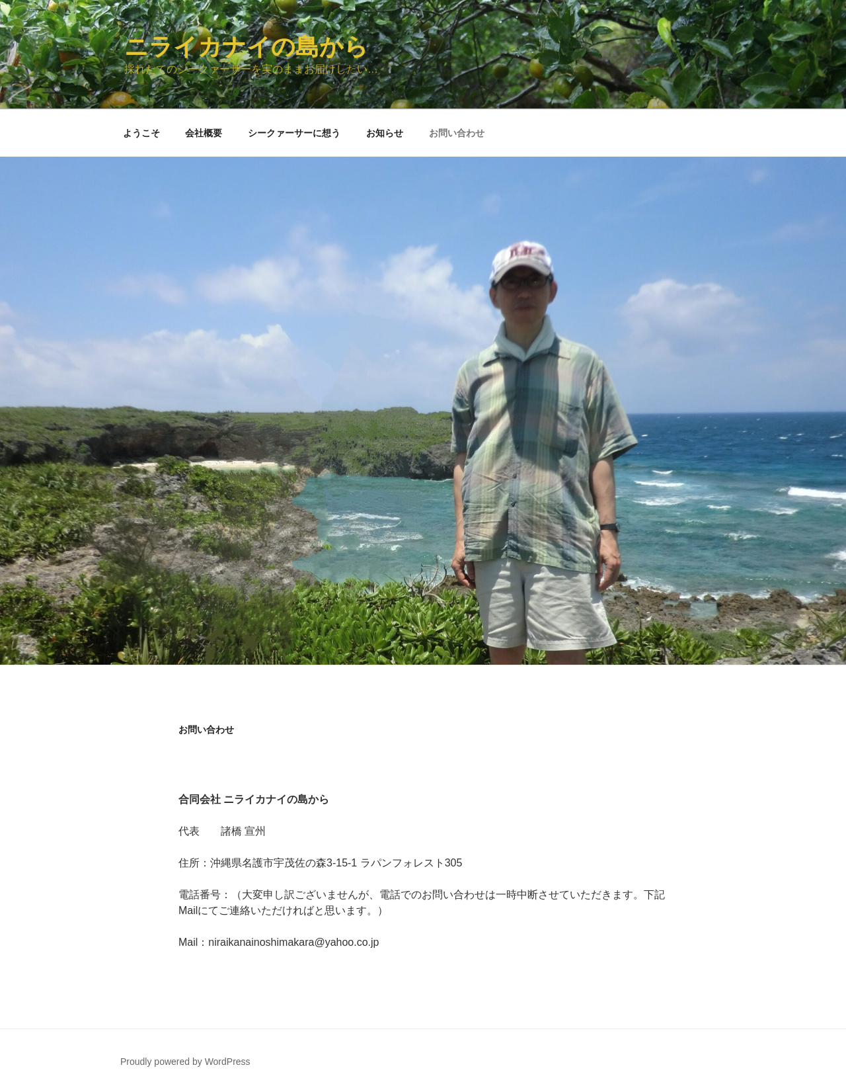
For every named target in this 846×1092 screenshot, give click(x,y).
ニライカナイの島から (246, 46)
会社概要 (203, 133)
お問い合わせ (456, 133)
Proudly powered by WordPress (185, 1061)
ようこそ (141, 133)
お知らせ (384, 133)
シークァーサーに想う (294, 133)
